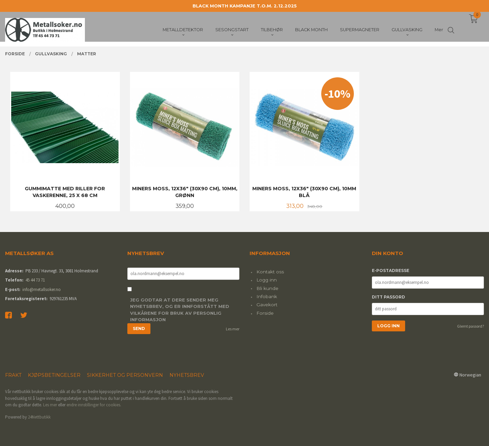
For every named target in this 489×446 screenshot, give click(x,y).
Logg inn (266, 280)
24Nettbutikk (39, 417)
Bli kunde (267, 288)
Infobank (266, 296)
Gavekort (266, 304)
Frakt (13, 375)
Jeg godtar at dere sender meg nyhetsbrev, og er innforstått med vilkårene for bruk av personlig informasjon (179, 310)
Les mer (232, 328)
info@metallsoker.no (41, 289)
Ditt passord (388, 296)
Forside (265, 313)
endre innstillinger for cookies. (94, 405)
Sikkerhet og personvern (125, 375)
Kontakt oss (270, 271)
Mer (439, 30)
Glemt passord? (470, 326)
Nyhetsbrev (186, 375)
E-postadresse (390, 270)
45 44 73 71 (35, 280)
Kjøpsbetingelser (54, 375)
